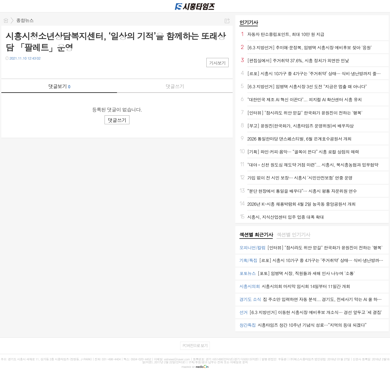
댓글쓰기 (175, 86)
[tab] (256, 235)
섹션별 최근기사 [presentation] (256, 234)
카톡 (32, 69)
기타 (42, 69)
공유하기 (227, 21)
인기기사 (248, 22)
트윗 (21, 69)
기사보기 (217, 63)
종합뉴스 (25, 20)
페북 (10, 69)
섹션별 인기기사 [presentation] (293, 234)
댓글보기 (59, 86)
